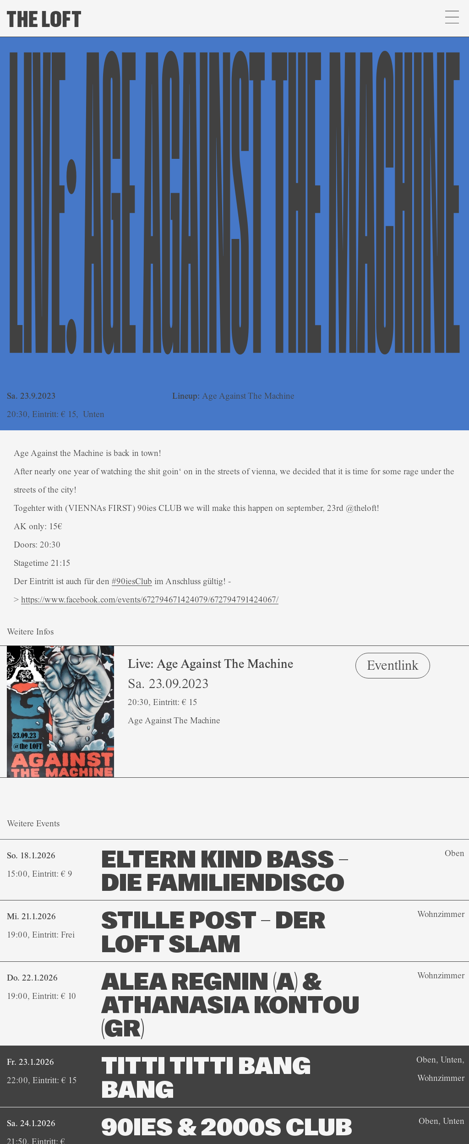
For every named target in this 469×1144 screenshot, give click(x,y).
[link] (149, 600)
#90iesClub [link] (132, 581)
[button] (452, 18)
